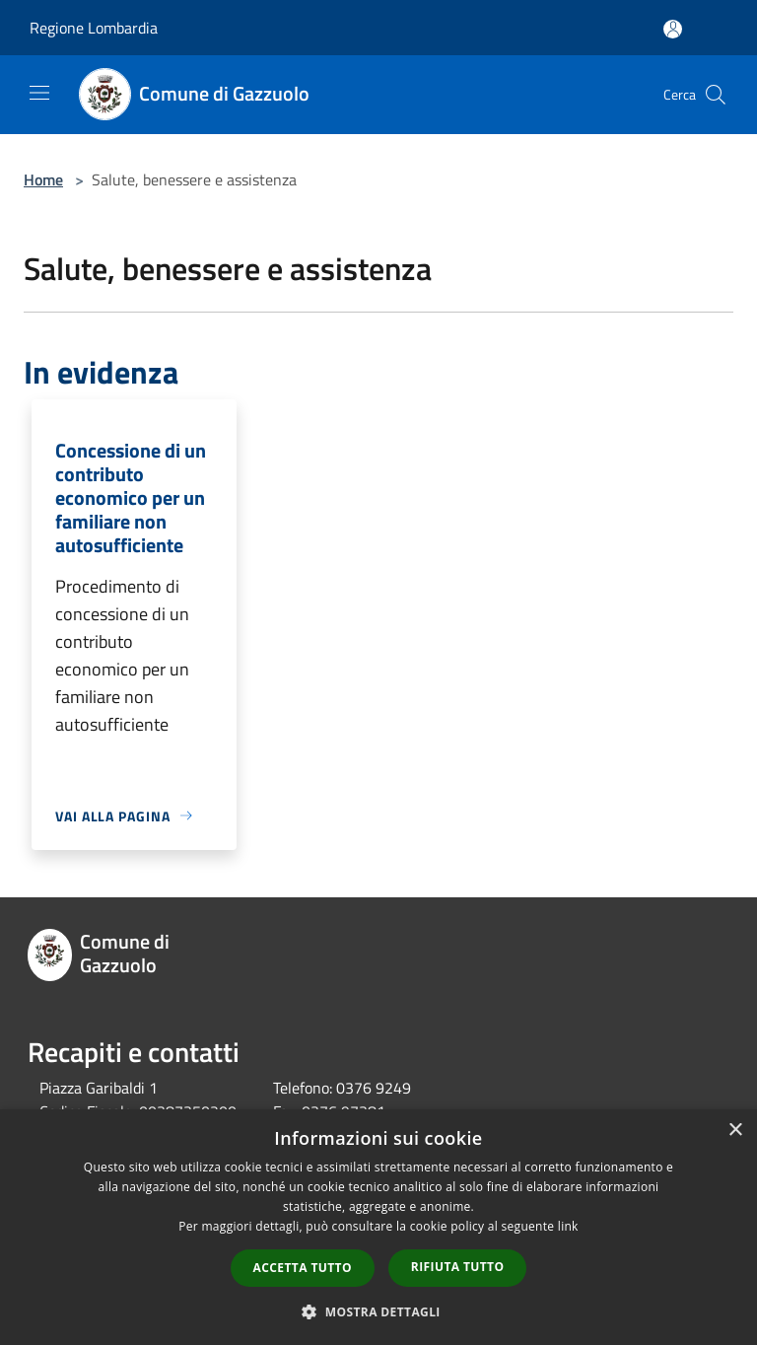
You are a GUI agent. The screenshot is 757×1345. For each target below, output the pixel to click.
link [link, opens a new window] (568, 1226)
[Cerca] (715, 94)
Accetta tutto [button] (302, 1267)
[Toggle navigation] (39, 93)
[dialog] (378, 1227)
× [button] (734, 1130)
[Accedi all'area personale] (673, 29)
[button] (378, 1311)
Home (43, 179)
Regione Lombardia (94, 27)
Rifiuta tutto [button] (458, 1266)
